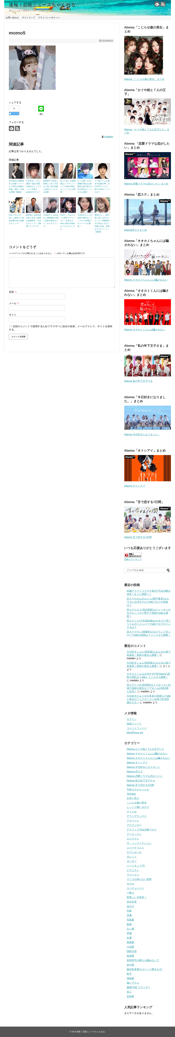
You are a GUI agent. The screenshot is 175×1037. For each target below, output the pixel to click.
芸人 (129, 992)
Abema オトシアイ (134, 486)
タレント (132, 856)
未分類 (130, 965)
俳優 (129, 915)
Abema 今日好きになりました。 (142, 434)
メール (14, 303)
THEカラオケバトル (138, 789)
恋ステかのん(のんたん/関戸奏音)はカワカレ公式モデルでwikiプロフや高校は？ (148, 602)
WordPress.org (135, 732)
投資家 (130, 956)
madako (108, 136)
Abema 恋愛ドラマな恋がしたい (145, 776)
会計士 (130, 906)
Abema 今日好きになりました (143, 767)
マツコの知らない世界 (139, 879)
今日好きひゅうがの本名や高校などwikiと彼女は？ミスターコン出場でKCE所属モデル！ (149, 699)
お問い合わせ (12, 17)
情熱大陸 (132, 951)
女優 (129, 937)
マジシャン (133, 874)
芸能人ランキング (133, 559)
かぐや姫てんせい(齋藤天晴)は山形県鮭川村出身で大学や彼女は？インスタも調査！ (84, 186)
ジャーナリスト (135, 847)
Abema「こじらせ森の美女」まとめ (144, 79)
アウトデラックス (137, 816)
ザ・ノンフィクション (139, 843)
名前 (13, 292)
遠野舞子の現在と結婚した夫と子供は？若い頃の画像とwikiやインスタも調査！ (50, 186)
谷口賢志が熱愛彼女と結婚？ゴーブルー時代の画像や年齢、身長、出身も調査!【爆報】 (16, 186)
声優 (129, 933)
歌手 (129, 974)
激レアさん (133, 983)
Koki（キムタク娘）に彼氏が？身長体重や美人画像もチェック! (16, 219)
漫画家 (130, 978)
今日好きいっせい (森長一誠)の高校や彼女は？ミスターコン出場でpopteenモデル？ (33, 186)
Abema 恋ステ (135, 771)
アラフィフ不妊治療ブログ (142, 829)
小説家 (130, 946)
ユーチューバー (135, 888)
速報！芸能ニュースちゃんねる (42, 4)
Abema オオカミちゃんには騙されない (146, 280)
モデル (130, 883)
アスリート (133, 820)
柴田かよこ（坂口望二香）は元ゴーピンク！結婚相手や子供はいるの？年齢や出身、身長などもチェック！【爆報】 (102, 223)
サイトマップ (28, 17)
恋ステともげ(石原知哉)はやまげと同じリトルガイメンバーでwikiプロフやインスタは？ (149, 624)
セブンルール (134, 852)
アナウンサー (134, 825)
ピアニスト (133, 870)
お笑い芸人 (133, 798)
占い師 (130, 928)
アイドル (132, 811)
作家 (129, 910)
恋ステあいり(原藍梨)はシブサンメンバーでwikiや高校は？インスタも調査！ (68, 186)
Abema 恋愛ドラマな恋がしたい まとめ (146, 183)
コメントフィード (137, 728)
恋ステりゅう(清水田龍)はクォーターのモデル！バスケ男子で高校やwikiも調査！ (149, 613)
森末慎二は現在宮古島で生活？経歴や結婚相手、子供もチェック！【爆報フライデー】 (33, 220)
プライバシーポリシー (49, 17)
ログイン (132, 719)
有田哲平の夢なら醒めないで (143, 960)
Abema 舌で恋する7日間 (138, 537)
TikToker (131, 794)
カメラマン (133, 838)
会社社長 (132, 901)
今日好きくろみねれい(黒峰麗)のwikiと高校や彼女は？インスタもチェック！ (51, 220)
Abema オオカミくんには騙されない (144, 329)
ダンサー (132, 861)
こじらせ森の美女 (137, 802)
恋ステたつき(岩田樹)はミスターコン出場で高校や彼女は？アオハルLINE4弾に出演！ (149, 688)
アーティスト (134, 834)
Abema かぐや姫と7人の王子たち (145, 749)
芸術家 (130, 996)
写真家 (130, 919)
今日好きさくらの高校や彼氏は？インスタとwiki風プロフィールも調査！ (84, 220)
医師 (129, 924)
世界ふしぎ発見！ (137, 897)
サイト (12, 315)
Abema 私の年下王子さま (138, 381)
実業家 (130, 942)
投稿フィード (134, 723)
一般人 (130, 892)
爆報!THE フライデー (139, 987)
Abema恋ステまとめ (135, 230)
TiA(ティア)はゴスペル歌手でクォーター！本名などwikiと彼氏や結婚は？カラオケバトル (68, 222)
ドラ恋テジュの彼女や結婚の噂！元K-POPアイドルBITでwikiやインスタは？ (102, 186)
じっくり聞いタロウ (138, 807)
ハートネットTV (136, 865)
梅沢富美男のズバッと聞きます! (144, 969)
